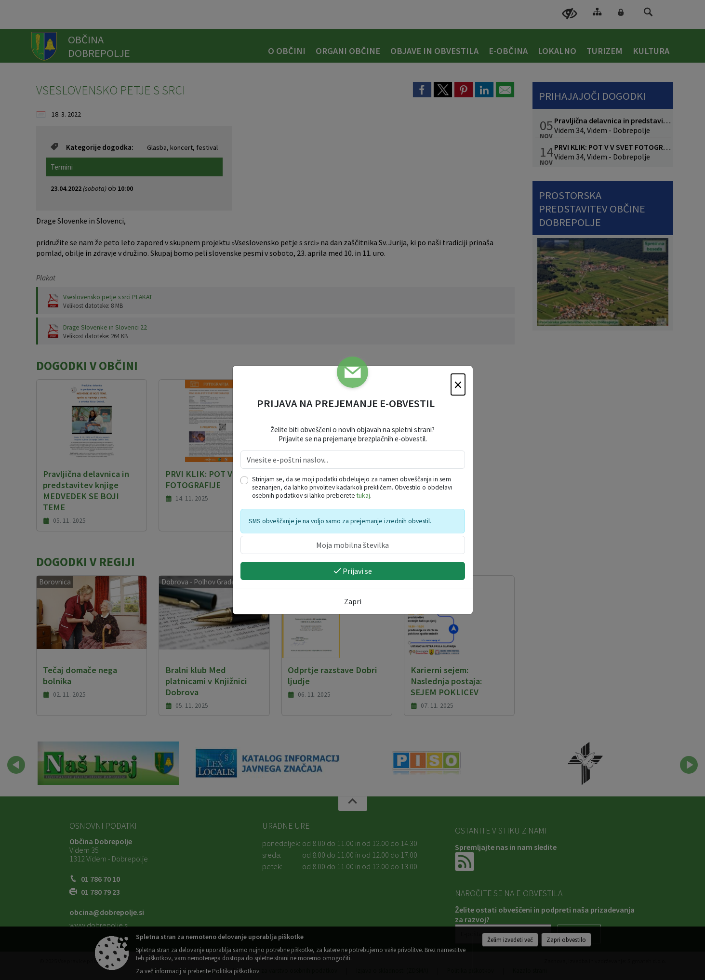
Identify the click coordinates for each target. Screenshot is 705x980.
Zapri (352, 601)
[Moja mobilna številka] (352, 545)
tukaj (363, 495)
